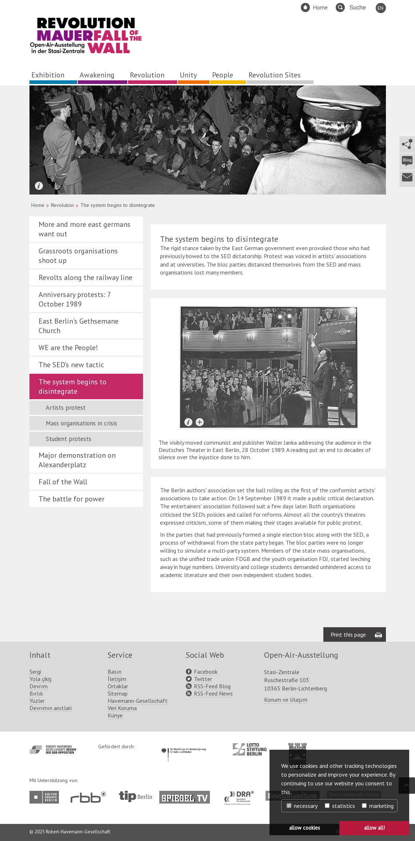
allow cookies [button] (304, 827)
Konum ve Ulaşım (285, 699)
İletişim (117, 678)
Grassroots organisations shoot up (78, 255)
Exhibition (47, 75)
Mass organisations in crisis (81, 423)
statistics (340, 805)
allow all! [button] (374, 827)
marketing (378, 805)
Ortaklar (118, 686)
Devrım (38, 686)
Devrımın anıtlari (50, 708)
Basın (114, 671)
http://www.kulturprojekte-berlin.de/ (46, 797)
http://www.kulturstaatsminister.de (183, 746)
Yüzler (37, 700)
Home (320, 7)
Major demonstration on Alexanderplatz (77, 459)
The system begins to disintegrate (73, 386)
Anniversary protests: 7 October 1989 (75, 299)
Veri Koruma (122, 708)
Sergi (35, 671)
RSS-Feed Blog (212, 686)
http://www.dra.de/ (241, 794)
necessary (302, 805)
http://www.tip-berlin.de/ (135, 796)
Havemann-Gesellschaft (138, 700)
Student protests (68, 439)
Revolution (147, 75)
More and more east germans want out (85, 229)
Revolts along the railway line (85, 277)
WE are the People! (68, 347)
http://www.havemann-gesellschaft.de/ (52, 749)
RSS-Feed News (213, 693)
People (222, 75)
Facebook (206, 671)
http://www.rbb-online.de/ (90, 797)
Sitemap (118, 693)
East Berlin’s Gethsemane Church (79, 325)
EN (380, 8)
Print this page (348, 634)
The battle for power (71, 499)
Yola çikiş (40, 678)
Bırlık (36, 693)
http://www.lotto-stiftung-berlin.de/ (250, 749)
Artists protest (65, 408)
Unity (188, 75)
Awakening (97, 75)
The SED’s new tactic (71, 364)
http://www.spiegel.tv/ (187, 794)
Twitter (203, 678)
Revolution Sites (274, 75)
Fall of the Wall (63, 481)
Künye (115, 715)
